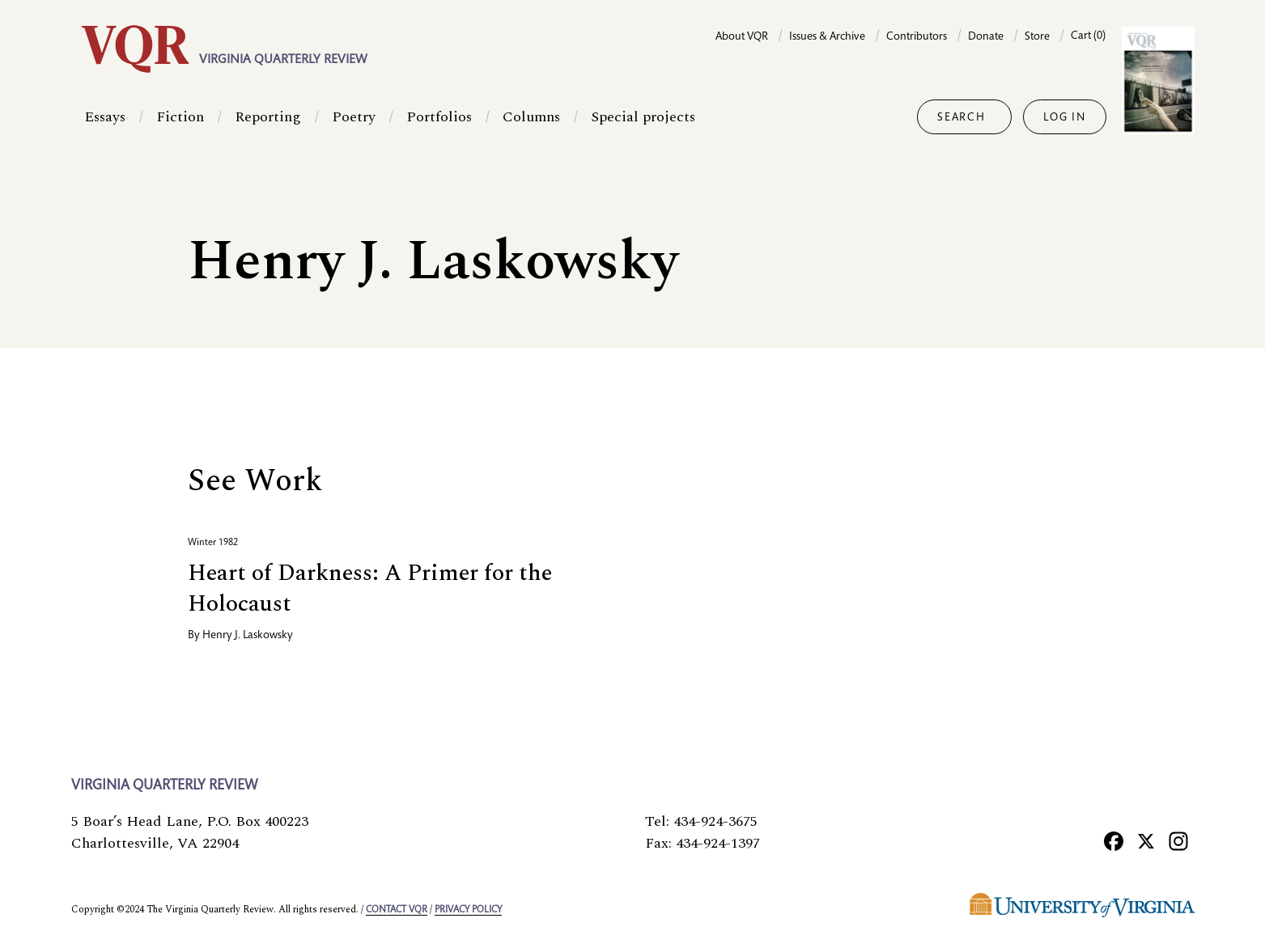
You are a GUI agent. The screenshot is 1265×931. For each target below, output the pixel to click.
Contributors (916, 37)
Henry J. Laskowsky (247, 635)
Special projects (643, 117)
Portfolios (439, 117)
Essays (104, 117)
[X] (1146, 841)
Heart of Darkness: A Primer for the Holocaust (370, 588)
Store (1037, 37)
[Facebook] (1113, 841)
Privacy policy (468, 910)
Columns (531, 117)
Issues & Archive (827, 37)
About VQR (741, 37)
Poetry (354, 117)
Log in (1064, 118)
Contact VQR (396, 910)
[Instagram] (1178, 841)
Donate (986, 37)
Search (961, 118)
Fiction (180, 117)
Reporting (268, 117)
